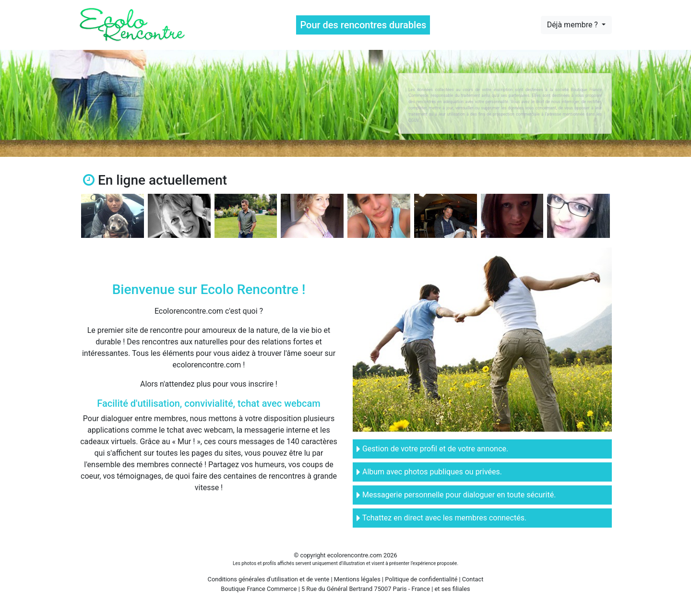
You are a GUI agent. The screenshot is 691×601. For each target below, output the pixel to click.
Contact (473, 579)
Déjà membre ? (573, 24)
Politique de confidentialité (421, 579)
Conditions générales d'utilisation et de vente (269, 579)
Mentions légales (357, 579)
